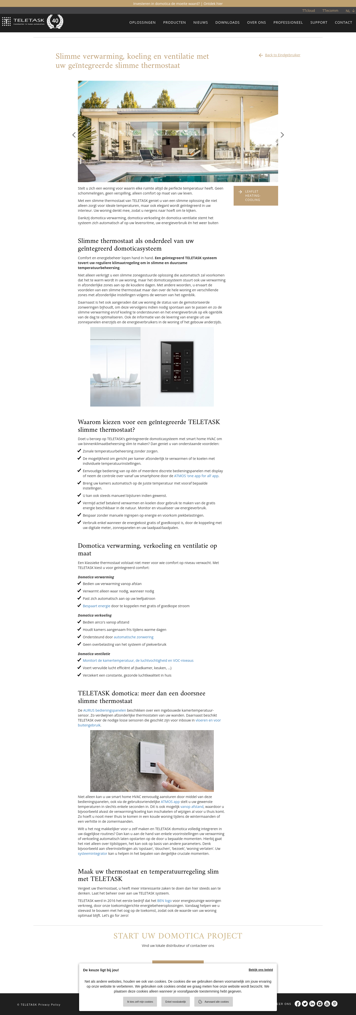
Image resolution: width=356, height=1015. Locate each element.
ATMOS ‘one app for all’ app (196, 475)
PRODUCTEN (174, 22)
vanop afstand (191, 806)
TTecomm (330, 10)
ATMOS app (170, 801)
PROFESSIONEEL (288, 22)
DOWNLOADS (227, 22)
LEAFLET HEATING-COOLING (253, 195)
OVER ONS (256, 22)
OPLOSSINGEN (142, 22)
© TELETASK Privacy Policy (39, 1004)
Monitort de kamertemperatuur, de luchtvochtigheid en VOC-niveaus (138, 660)
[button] (74, 156)
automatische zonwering (133, 637)
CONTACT (343, 22)
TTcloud (308, 10)
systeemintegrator (92, 853)
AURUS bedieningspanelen (104, 710)
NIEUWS (200, 22)
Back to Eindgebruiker (279, 53)
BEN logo (164, 900)
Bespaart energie (96, 606)
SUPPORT (319, 22)
